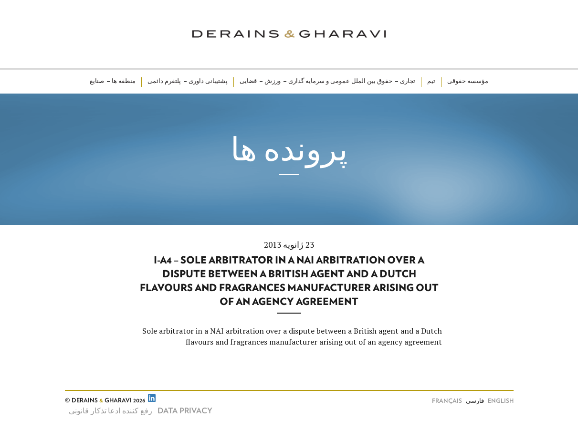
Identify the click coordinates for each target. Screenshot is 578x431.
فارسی (475, 401)
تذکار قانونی (87, 411)
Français (447, 401)
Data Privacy (185, 411)
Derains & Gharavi (289, 34)
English (501, 401)
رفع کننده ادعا (130, 411)
